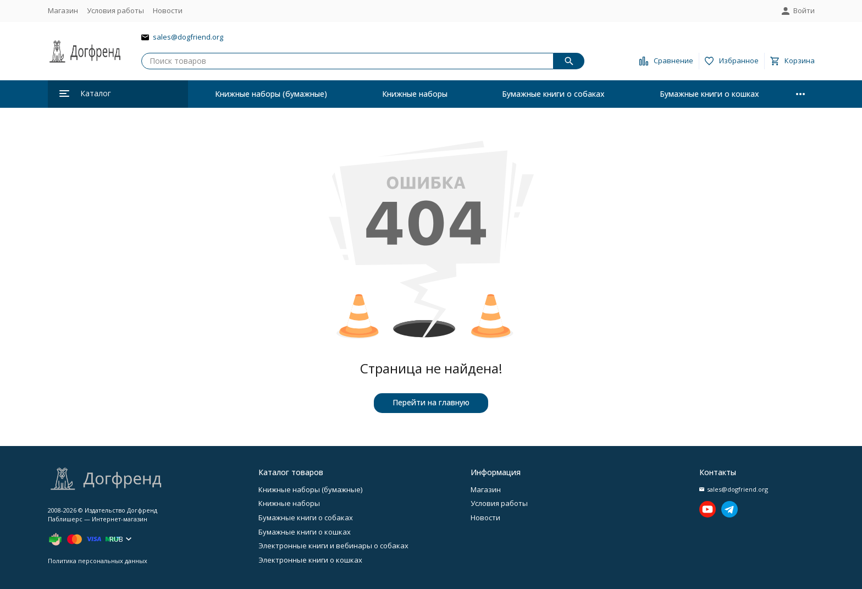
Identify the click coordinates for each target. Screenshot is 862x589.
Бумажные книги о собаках (553, 94)
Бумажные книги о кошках (709, 94)
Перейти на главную (431, 402)
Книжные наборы (414, 94)
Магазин (63, 10)
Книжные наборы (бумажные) (271, 94)
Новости (168, 10)
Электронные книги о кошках (310, 560)
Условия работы (115, 10)
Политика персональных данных (97, 561)
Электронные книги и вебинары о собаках (333, 546)
